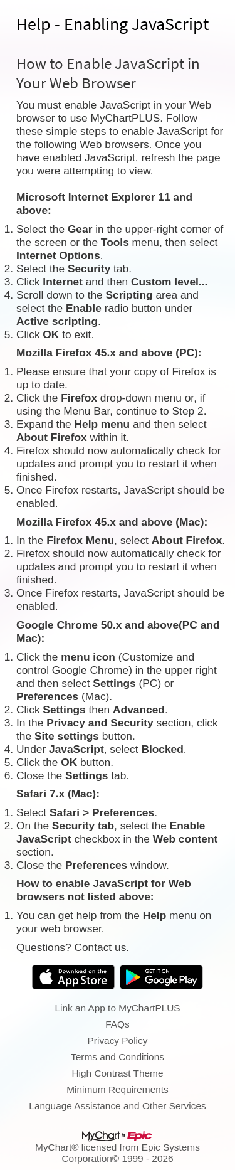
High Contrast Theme (118, 1073)
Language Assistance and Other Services (117, 1105)
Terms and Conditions (117, 1056)
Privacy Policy (118, 1040)
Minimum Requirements (117, 1089)
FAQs (117, 1024)
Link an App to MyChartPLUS (117, 1007)
